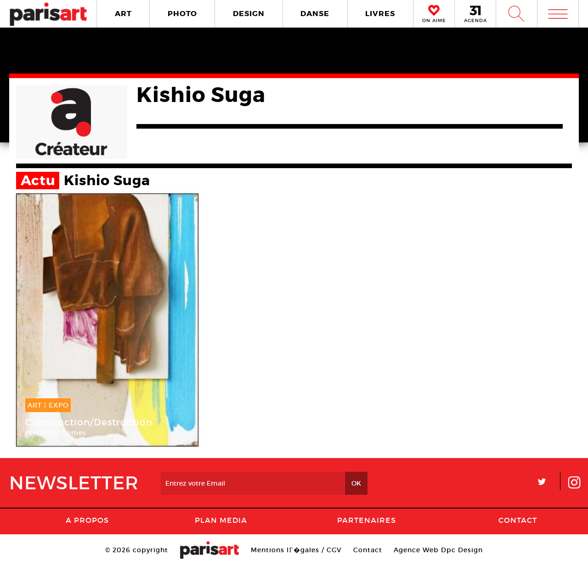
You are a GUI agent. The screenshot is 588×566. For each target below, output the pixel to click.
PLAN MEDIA (221, 520)
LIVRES (380, 13)
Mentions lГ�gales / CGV (296, 550)
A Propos (87, 520)
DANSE (314, 13)
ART (123, 13)
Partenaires (366, 520)
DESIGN (249, 13)
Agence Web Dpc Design (438, 550)
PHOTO (182, 13)
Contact (517, 520)
